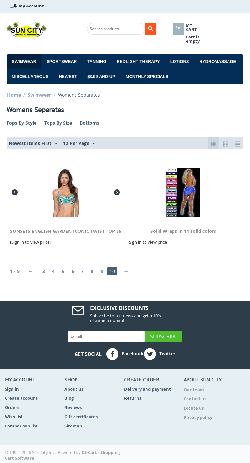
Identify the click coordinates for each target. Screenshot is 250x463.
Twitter (159, 354)
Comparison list (21, 426)
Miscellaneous (30, 76)
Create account (21, 398)
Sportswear (62, 61)
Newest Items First (33, 143)
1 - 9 (15, 271)
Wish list (14, 417)
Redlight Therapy (138, 61)
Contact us (195, 399)
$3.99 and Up (101, 76)
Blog (69, 398)
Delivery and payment (147, 389)
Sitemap (73, 426)
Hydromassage (218, 61)
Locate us (194, 408)
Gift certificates (81, 417)
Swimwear (24, 61)
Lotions (179, 61)
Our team (194, 390)
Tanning (96, 61)
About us (73, 389)
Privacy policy (198, 417)
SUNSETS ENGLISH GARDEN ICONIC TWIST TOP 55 (65, 231)
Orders (12, 407)
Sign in (12, 389)
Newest (68, 76)
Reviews (73, 407)
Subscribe (163, 336)
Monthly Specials (147, 76)
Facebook (125, 354)
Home (14, 95)
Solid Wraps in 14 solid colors (183, 231)
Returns (132, 398)
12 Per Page (79, 143)
